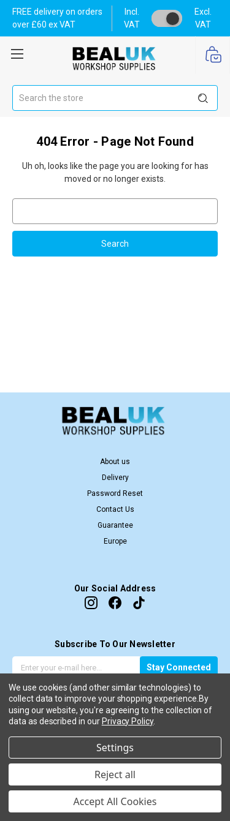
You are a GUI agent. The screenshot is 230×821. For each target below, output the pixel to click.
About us (115, 461)
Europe (115, 541)
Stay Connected (179, 667)
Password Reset (115, 493)
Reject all (115, 774)
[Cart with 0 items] (212, 55)
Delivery (115, 477)
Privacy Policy (127, 721)
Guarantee (115, 525)
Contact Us (115, 509)
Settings (115, 747)
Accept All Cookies (115, 801)
